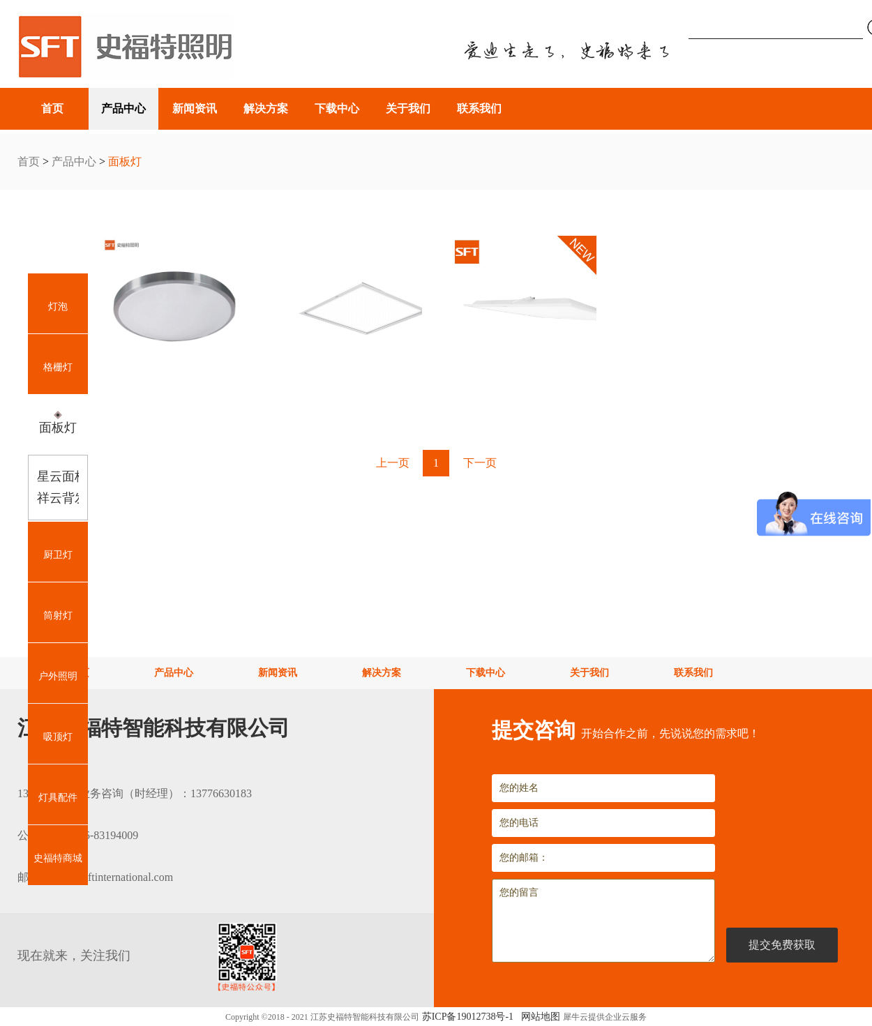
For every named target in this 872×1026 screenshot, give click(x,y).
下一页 (480, 463)
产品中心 (74, 161)
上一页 (392, 463)
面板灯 (125, 161)
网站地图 (538, 1016)
